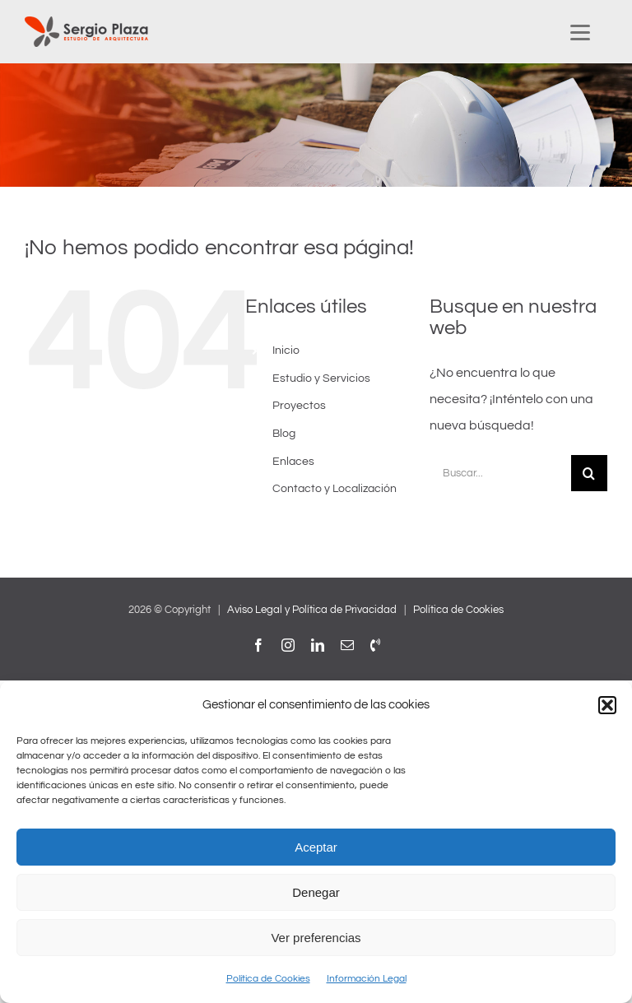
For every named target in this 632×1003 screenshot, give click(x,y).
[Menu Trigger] (580, 32)
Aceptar (316, 847)
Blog (283, 433)
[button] (607, 705)
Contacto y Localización (334, 489)
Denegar (316, 892)
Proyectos (299, 405)
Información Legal (367, 978)
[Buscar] (589, 473)
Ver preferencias (315, 938)
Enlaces (293, 461)
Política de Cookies (268, 978)
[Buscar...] (500, 473)
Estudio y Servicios (321, 378)
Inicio (286, 350)
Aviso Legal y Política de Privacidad (312, 609)
